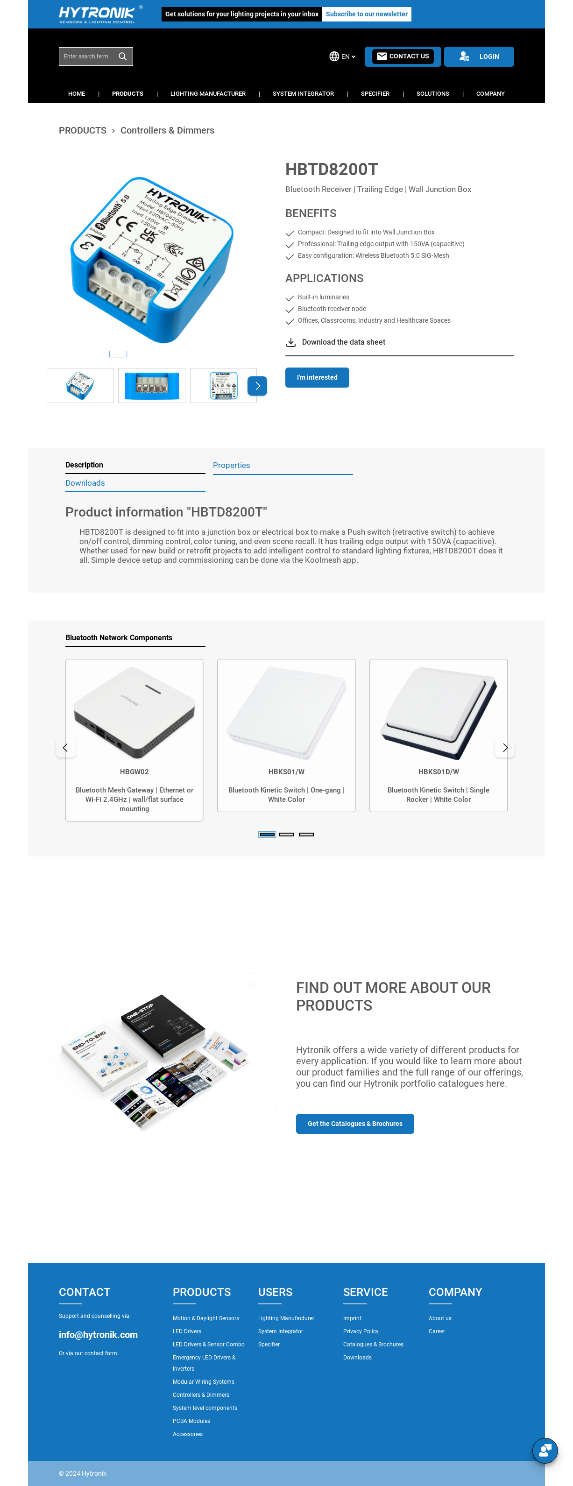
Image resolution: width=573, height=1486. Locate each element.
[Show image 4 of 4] (185, 354)
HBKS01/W (286, 772)
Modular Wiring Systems (203, 1382)
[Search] (123, 56)
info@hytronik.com (98, 1334)
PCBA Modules (191, 1421)
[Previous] (66, 747)
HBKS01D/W (438, 772)
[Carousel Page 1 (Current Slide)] (267, 834)
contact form (101, 1353)
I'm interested (317, 377)
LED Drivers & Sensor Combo (209, 1344)
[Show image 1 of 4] (118, 354)
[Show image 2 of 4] (140, 354)
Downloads (357, 1357)
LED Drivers (187, 1331)
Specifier (269, 1344)
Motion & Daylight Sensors (206, 1318)
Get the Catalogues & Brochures (355, 1123)
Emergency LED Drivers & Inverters (204, 1363)
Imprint (352, 1318)
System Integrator (280, 1331)
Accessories (188, 1434)
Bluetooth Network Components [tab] (118, 637)
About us (440, 1318)
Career (437, 1331)
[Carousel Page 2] (286, 834)
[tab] (135, 465)
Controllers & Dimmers (201, 1395)
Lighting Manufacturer (286, 1318)
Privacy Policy (361, 1331)
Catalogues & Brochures (373, 1344)
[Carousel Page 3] (306, 834)
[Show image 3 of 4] (163, 354)
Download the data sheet (343, 342)
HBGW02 (134, 772)
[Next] (257, 386)
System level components (205, 1408)
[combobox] (86, 56)
